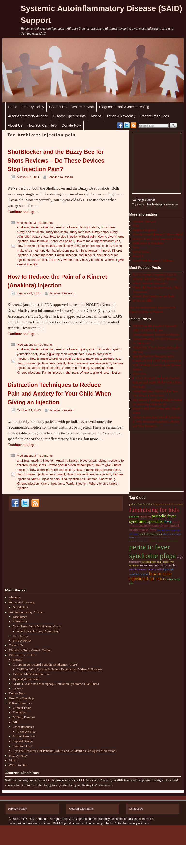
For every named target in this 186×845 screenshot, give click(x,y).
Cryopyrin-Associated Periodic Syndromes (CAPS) (45, 664)
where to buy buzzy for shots (83, 260)
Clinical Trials (22, 708)
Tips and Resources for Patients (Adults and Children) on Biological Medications (65, 751)
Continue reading (23, 211)
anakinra (23, 227)
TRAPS (18, 688)
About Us (15, 125)
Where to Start (82, 107)
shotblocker (39, 260)
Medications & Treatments (35, 222)
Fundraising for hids (154, 509)
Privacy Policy (33, 107)
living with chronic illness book (167, 504)
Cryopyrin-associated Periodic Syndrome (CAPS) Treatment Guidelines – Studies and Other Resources (157, 422)
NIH (15, 722)
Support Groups (23, 741)
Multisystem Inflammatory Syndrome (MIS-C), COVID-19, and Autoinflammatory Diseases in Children (156, 330)
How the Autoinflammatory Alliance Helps (158, 234)
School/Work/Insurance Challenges (153, 260)
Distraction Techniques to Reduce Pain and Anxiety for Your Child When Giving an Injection (59, 393)
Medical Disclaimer (81, 808)
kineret (105, 250)
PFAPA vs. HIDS (143, 300)
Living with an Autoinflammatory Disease (157, 238)
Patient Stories (141, 252)
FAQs (136, 225)
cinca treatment (141, 583)
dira (165, 579)
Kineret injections (42, 255)
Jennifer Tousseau (60, 177)
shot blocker (86, 255)
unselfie (159, 569)
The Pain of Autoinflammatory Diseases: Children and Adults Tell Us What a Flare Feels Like (157, 382)
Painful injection (66, 255)
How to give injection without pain (73, 236)
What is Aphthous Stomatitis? (150, 283)
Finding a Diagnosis (144, 230)
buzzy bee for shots (30, 232)
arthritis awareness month (141, 569)
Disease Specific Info (69, 116)
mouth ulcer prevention (150, 534)
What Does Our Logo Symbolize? (38, 631)
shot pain (71, 372)
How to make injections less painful (41, 245)
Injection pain (90, 250)
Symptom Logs (22, 746)
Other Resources (23, 727)
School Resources (24, 736)
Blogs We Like (26, 731)
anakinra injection (42, 227)
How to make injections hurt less (98, 241)
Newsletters (20, 607)
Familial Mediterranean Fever (32, 674)
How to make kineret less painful (89, 245)
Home (12, 107)
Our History (20, 636)
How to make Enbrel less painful (52, 241)
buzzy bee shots (56, 232)
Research (138, 256)
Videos (96, 116)
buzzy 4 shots (89, 227)
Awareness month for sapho (158, 565)
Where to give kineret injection (100, 372)
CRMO (17, 660)
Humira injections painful (62, 250)
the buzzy (55, 260)
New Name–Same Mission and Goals (37, 626)
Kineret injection (102, 368)
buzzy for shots (80, 232)
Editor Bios (20, 621)
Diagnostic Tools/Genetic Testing (124, 107)
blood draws (88, 460)
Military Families (24, 717)
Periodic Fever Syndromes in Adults (154, 296)
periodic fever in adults (140, 504)
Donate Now (71, 125)
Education (19, 712)
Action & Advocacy (121, 116)
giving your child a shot (96, 349)
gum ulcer (134, 516)
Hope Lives (139, 373)
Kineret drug (80, 368)
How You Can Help (42, 125)
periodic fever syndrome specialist (152, 519)
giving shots (37, 465)
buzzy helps (100, 232)
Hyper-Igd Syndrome (26, 679)
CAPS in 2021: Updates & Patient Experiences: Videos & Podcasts (59, 669)
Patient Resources (154, 116)
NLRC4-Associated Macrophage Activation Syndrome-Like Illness (56, 684)
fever (167, 521)
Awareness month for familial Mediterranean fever (154, 528)
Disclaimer (20, 617)
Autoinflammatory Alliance (28, 116)
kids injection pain (73, 479)
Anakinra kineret (67, 227)
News (136, 247)
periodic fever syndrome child (163, 541)
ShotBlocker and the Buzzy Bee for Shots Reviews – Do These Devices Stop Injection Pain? (56, 160)
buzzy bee (108, 227)
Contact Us (57, 107)
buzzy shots (40, 236)
